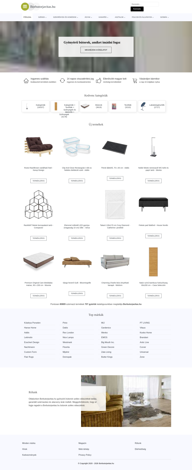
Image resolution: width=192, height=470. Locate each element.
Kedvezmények (29, 455)
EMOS (104, 337)
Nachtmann (29, 347)
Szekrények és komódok (64, 17)
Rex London (68, 333)
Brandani (144, 337)
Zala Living (106, 352)
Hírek (24, 449)
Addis (26, 333)
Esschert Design (31, 342)
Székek (41, 17)
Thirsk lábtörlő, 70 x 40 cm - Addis (115, 168)
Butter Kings (107, 357)
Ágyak (87, 17)
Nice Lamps (68, 337)
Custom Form (30, 352)
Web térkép (84, 449)
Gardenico (106, 328)
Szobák (163, 17)
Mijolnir (66, 352)
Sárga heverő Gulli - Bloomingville (77, 283)
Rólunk (138, 443)
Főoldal (27, 17)
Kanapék (103, 17)
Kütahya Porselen (32, 323)
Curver (143, 347)
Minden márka (28, 443)
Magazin (82, 443)
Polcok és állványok (142, 17)
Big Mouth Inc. (107, 342)
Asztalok (119, 17)
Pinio (65, 323)
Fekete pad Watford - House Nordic (153, 225)
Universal (144, 352)
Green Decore (107, 347)
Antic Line (144, 342)
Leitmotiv (28, 337)
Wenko (104, 333)
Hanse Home (30, 328)
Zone (142, 357)
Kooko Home (146, 333)
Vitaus (143, 328)
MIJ (103, 323)
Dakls (65, 328)
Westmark (67, 342)
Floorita (66, 347)
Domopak (67, 357)
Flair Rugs (29, 357)
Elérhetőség (140, 449)
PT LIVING (145, 323)
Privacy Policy (85, 455)
